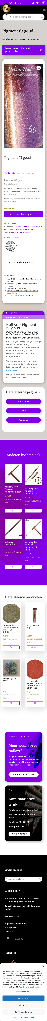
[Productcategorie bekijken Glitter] (23, 410)
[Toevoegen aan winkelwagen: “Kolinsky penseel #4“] (13, 567)
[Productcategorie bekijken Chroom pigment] (23, 401)
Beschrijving (11, 313)
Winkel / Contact (19, 834)
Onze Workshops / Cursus (23, 774)
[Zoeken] (39, 879)
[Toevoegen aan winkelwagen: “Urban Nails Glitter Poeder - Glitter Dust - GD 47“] (11, 647)
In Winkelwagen (23, 214)
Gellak (21, 232)
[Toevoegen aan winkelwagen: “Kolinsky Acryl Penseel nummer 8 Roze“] (13, 510)
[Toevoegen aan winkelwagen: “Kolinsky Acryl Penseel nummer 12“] (33, 510)
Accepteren (23, 998)
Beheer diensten (22, 991)
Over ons (9, 931)
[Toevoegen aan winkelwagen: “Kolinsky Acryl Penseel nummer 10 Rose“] (33, 567)
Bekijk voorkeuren (23, 1012)
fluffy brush (30, 367)
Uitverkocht (35, 647)
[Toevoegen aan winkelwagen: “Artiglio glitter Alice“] (11, 703)
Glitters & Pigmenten (16, 39)
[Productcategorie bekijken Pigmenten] (23, 420)
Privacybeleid (29, 1017)
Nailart (11, 232)
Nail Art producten (31, 226)
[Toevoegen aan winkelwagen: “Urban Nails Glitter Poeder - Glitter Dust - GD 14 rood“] (35, 703)
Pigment (28, 232)
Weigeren (23, 1005)
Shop (4, 39)
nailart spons (12, 370)
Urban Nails (15, 237)
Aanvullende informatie (17, 317)
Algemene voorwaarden (16, 923)
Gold (16, 232)
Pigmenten (19, 226)
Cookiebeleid (17, 1017)
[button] (43, 966)
